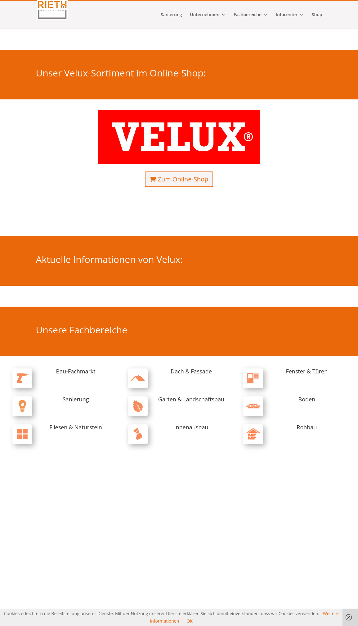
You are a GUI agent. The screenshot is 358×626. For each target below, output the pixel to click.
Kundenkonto (235, 5)
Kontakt (211, 5)
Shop (317, 36)
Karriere (260, 5)
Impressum (284, 5)
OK (189, 621)
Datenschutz (311, 5)
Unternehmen (204, 36)
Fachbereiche (248, 36)
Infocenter (287, 36)
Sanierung (171, 36)
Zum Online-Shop (183, 179)
